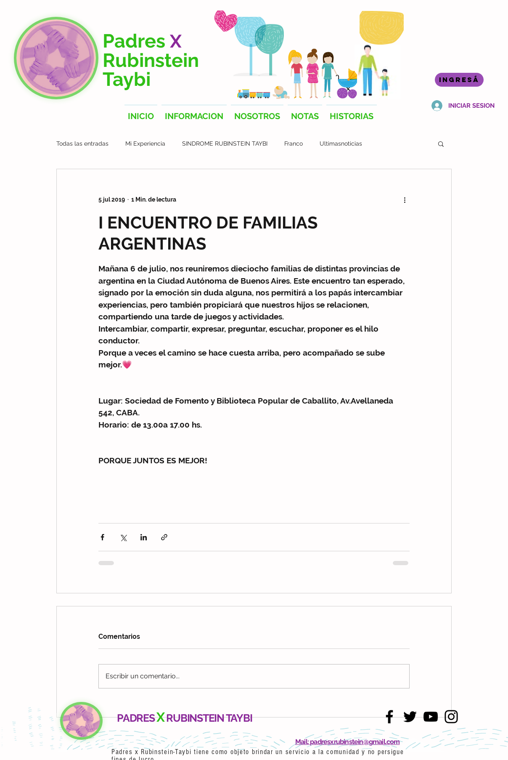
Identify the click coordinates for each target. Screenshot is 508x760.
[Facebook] (389, 716)
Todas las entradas (82, 143)
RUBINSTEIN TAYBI (209, 718)
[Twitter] (410, 716)
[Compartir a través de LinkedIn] (144, 537)
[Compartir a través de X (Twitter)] (123, 537)
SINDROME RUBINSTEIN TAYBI (224, 143)
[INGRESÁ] (459, 80)
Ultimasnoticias (341, 143)
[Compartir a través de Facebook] (102, 537)
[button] (441, 143)
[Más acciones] (405, 199)
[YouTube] (430, 716)
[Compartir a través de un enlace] (164, 537)
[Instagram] (451, 716)
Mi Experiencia (145, 143)
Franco (293, 143)
